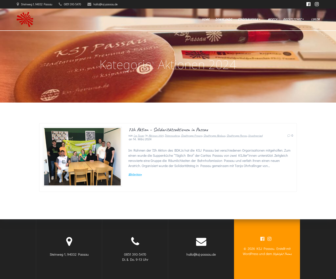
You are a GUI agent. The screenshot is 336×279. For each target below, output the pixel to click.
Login (315, 19)
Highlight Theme (282, 254)
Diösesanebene (172, 135)
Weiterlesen (135, 174)
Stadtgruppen (248, 19)
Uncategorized (255, 135)
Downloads (223, 19)
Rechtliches (292, 19)
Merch (272, 19)
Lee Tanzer (139, 135)
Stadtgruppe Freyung (191, 135)
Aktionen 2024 (155, 135)
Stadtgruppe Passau (236, 135)
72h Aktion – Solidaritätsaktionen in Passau (168, 129)
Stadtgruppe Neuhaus (214, 135)
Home (206, 19)
